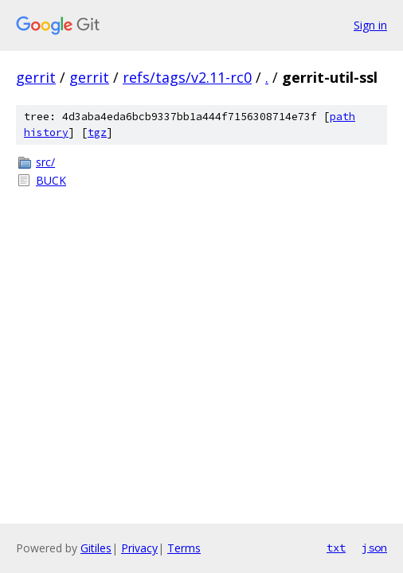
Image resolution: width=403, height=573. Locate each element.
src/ (45, 162)
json (374, 547)
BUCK (51, 180)
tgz (97, 132)
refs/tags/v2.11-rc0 (187, 77)
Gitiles (96, 547)
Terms (184, 547)
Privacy (139, 547)
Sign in (370, 25)
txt (336, 547)
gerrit (36, 77)
